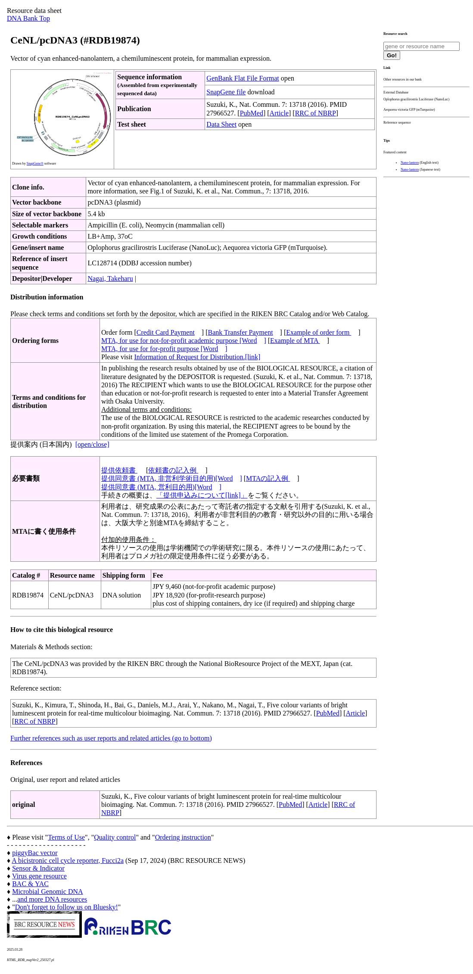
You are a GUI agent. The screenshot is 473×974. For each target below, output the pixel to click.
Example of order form (318, 332)
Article (279, 113)
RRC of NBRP (315, 113)
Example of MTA (295, 340)
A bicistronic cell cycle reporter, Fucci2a (68, 860)
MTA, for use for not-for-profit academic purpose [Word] (183, 340)
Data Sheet (221, 124)
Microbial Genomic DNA (47, 891)
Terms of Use (66, 837)
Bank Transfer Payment (240, 332)
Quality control (115, 837)
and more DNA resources (52, 899)
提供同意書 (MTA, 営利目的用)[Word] (161, 487)
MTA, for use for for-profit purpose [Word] (164, 348)
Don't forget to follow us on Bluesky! (66, 907)
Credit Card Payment (166, 332)
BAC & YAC (30, 883)
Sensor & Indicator (38, 868)
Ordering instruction (183, 837)
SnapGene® (35, 163)
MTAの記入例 (268, 478)
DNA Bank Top (28, 18)
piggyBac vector (34, 852)
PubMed (251, 113)
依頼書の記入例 (173, 470)
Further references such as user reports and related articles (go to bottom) (111, 738)
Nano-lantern (410, 163)
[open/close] (92, 444)
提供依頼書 (119, 470)
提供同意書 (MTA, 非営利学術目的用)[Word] (171, 478)
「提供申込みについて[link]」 (202, 495)
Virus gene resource (39, 876)
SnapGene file (226, 92)
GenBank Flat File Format (242, 78)
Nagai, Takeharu (110, 278)
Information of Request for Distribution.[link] (197, 357)
